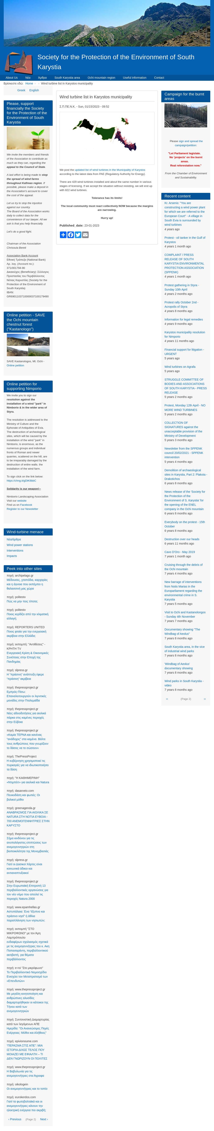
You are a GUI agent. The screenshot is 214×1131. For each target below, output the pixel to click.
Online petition (15, 365)
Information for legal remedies (183, 319)
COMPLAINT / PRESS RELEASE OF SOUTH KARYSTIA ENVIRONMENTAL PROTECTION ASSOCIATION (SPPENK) (184, 263)
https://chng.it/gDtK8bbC (21, 480)
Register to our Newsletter (22, 508)
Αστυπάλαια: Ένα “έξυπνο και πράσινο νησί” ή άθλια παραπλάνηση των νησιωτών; (26, 916)
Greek (21, 90)
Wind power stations (20, 545)
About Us (12, 77)
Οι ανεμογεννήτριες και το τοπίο (27, 1088)
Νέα (28, 77)
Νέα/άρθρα (14, 539)
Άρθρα (42, 77)
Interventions (15, 550)
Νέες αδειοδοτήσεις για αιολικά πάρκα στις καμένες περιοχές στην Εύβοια (26, 718)
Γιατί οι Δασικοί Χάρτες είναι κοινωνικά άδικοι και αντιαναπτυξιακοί (24, 869)
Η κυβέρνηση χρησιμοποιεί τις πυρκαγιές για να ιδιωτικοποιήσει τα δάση (28, 765)
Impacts (12, 556)
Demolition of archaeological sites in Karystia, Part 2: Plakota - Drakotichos (185, 475)
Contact (159, 77)
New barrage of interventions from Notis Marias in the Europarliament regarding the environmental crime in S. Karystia (183, 590)
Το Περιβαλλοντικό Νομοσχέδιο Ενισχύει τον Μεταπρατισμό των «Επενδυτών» (27, 977)
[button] (107, 138)
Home (29, 83)
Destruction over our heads (181, 539)
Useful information (134, 77)
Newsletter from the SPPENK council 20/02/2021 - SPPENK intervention (183, 453)
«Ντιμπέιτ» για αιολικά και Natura (28, 782)
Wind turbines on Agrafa (179, 366)
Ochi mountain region (101, 77)
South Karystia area (67, 77)
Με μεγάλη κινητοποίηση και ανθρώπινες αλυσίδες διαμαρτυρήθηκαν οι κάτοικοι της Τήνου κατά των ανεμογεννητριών (28, 1002)
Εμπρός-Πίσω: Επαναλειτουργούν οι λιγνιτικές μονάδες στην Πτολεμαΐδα (26, 696)
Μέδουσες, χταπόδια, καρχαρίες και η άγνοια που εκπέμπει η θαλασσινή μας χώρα (27, 584)
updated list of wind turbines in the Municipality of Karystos (110, 169)
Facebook (26, 504)
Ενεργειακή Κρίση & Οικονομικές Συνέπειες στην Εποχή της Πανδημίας (28, 657)
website (22, 500)
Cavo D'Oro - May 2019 (179, 552)
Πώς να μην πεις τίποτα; (22, 601)
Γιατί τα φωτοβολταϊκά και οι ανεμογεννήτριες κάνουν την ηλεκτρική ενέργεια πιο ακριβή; (26, 1106)
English (34, 90)
